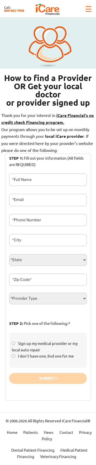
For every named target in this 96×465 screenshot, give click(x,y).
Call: (14, 9)
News (49, 432)
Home (12, 432)
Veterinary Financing (58, 456)
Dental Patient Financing (33, 450)
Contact (66, 432)
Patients (30, 432)
